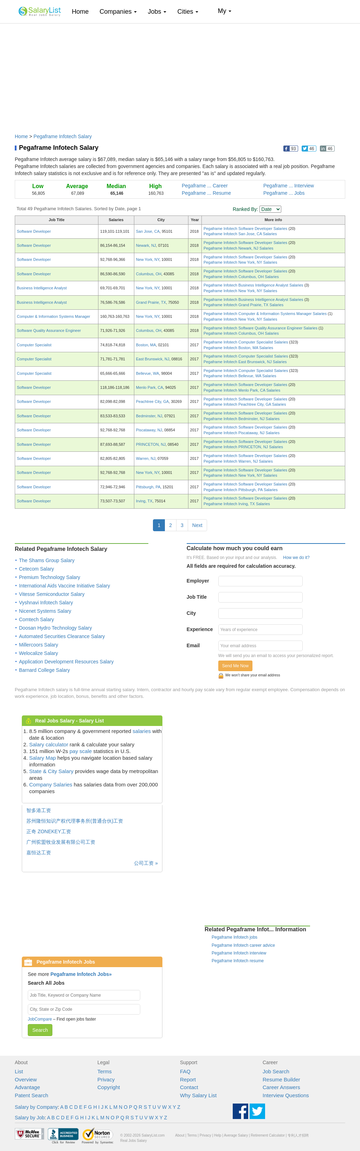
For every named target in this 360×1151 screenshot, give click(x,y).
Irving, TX (144, 501)
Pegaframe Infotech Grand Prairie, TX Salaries (243, 305)
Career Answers (281, 1087)
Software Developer (34, 231)
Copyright (108, 1087)
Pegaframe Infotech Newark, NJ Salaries (239, 248)
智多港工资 (38, 810)
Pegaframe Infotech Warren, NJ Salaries (238, 461)
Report (188, 1079)
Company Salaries (50, 784)
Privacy (106, 1079)
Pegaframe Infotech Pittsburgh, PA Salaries (241, 490)
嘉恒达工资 (38, 852)
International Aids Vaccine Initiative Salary (64, 586)
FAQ (185, 1071)
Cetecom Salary (36, 569)
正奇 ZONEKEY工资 (48, 831)
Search (40, 1030)
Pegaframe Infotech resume (238, 960)
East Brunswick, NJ (152, 359)
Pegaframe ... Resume (206, 193)
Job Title (197, 597)
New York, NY (147, 259)
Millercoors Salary (38, 645)
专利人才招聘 (298, 1135)
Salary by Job (30, 1117)
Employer (198, 581)
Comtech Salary (36, 619)
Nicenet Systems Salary (45, 611)
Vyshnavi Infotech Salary (46, 602)
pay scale (81, 751)
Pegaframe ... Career (205, 185)
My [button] (224, 10)
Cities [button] (187, 11)
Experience (200, 629)
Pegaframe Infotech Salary (62, 136)
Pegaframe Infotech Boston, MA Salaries (238, 348)
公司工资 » (146, 863)
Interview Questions (286, 1095)
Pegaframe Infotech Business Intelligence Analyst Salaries (254, 285)
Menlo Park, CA (149, 387)
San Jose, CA (148, 231)
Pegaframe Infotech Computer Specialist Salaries (246, 342)
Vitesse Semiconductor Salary (52, 594)
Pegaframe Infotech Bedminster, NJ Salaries (241, 419)
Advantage (27, 1087)
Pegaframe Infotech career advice (243, 945)
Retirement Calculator (268, 1135)
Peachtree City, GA (152, 401)
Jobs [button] (157, 11)
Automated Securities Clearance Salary (62, 636)
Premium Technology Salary (49, 577)
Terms (104, 1071)
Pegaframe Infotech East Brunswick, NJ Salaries (245, 362)
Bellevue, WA (147, 373)
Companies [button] (118, 11)
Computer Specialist (34, 345)
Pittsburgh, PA (148, 487)
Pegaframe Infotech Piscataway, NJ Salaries (241, 433)
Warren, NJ (145, 458)
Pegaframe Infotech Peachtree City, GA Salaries (245, 404)
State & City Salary (51, 771)
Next (197, 525)
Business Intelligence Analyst (42, 288)
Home (83, 11)
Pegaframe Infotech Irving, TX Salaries (237, 504)
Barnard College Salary (44, 670)
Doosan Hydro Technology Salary (55, 628)
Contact (189, 1087)
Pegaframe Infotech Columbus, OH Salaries (241, 277)
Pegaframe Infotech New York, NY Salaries (240, 262)
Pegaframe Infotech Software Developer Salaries (246, 228)
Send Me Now (235, 665)
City (191, 613)
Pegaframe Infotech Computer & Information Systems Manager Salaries (266, 313)
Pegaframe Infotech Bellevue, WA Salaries (240, 376)
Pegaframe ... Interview (288, 185)
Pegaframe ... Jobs (284, 193)
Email (193, 645)
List (19, 1071)
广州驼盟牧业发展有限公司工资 (60, 842)
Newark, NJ (146, 245)
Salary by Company (36, 1107)
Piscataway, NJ (149, 430)
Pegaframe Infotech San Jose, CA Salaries (240, 234)
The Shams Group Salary (47, 560)
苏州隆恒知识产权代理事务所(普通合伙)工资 (74, 821)
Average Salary (236, 1135)
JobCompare (40, 1019)
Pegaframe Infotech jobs (234, 937)
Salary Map (42, 758)
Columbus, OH (148, 274)
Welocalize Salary (38, 653)
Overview (26, 1079)
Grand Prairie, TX (151, 302)
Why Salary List (198, 1095)
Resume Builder (281, 1079)
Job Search (276, 1071)
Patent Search (31, 1095)
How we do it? (296, 557)
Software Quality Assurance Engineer (49, 330)
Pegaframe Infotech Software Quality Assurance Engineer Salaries (261, 328)
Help (217, 1135)
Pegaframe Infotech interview (239, 953)
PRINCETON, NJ (151, 444)
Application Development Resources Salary (66, 661)
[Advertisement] (180, 75)
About (179, 1135)
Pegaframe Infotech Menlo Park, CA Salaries (242, 390)
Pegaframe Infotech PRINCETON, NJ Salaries (243, 447)
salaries (142, 731)
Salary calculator (48, 744)
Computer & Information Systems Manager (53, 316)
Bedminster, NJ (149, 416)
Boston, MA (146, 345)
